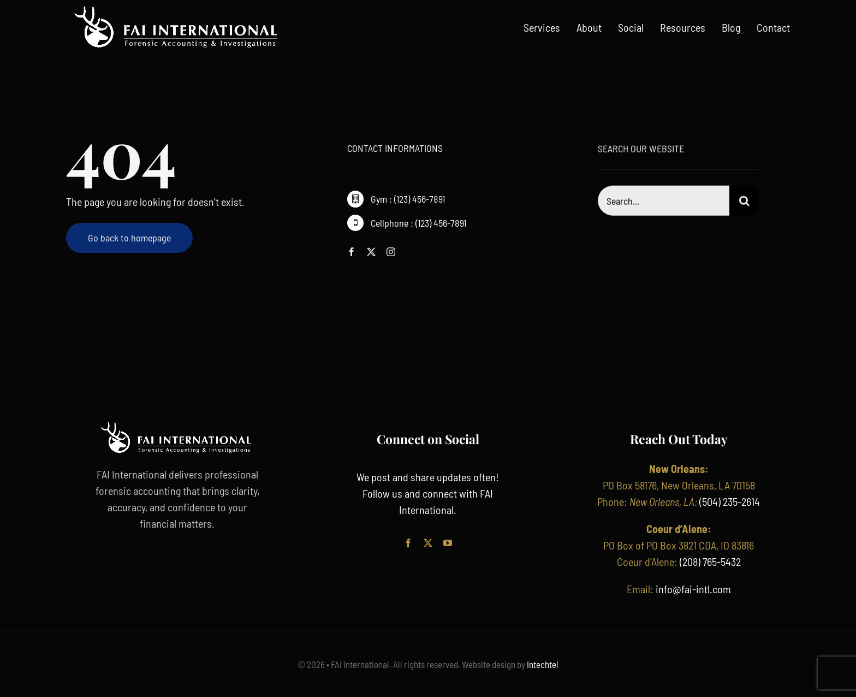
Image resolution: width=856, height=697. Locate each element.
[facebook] (351, 252)
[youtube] (447, 543)
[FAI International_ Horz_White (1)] (177, 9)
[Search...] (663, 202)
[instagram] (391, 252)
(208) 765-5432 (710, 561)
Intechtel (541, 664)
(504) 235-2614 (729, 501)
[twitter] (371, 252)
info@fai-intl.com (693, 588)
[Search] (744, 202)
